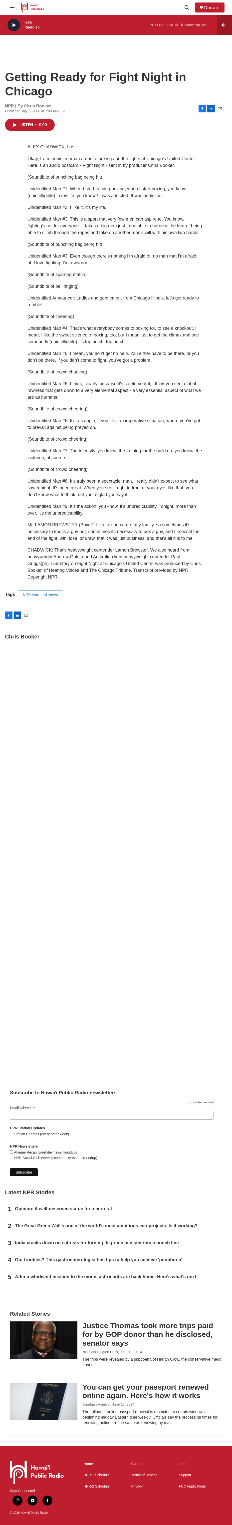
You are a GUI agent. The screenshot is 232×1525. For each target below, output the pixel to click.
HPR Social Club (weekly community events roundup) (55, 1158)
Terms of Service (144, 1475)
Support (185, 1475)
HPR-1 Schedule (97, 1475)
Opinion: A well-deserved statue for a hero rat (63, 1208)
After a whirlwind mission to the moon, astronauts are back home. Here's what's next (105, 1276)
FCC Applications (192, 1486)
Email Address (22, 1108)
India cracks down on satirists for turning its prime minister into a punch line (97, 1242)
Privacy (137, 1486)
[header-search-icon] (187, 7)
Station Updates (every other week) (41, 1134)
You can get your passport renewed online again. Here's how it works (145, 1391)
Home (88, 1464)
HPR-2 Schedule (97, 1486)
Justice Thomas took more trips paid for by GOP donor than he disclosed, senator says (147, 1334)
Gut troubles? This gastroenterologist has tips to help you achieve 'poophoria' (98, 1259)
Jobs (182, 1464)
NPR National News (40, 595)
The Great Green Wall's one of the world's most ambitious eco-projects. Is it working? (106, 1225)
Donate (212, 7)
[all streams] (224, 25)
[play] (14, 25)
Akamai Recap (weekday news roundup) (45, 1152)
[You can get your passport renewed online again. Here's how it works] (43, 1401)
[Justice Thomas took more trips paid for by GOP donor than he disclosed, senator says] (43, 1340)
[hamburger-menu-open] (12, 7)
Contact (137, 1464)
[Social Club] (116, 976)
